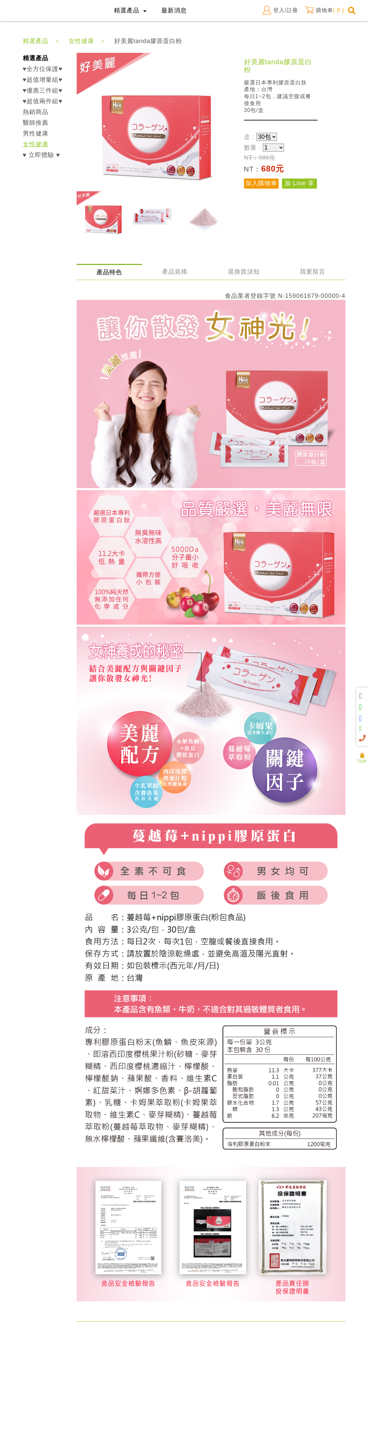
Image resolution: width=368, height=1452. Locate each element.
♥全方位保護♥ (43, 69)
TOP (362, 759)
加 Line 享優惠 (299, 184)
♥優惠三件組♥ (43, 90)
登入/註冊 (280, 10)
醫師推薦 (35, 122)
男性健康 (35, 133)
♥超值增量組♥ (43, 79)
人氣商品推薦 (362, 750)
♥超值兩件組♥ (43, 101)
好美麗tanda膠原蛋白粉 (148, 41)
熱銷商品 (35, 112)
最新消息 (174, 10)
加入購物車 (261, 183)
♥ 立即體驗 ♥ (41, 155)
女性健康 (81, 41)
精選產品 (35, 41)
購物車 (324, 10)
